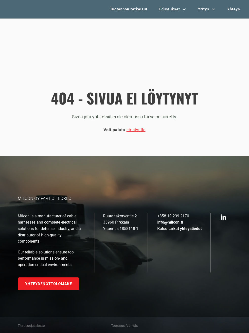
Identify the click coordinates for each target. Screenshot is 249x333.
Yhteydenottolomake (48, 284)
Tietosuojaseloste (31, 326)
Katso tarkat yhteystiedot (179, 228)
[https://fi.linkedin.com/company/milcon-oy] (223, 217)
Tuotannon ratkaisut (128, 9)
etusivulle (135, 129)
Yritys (203, 9)
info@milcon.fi (170, 222)
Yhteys (233, 9)
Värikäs (132, 326)
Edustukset (169, 9)
